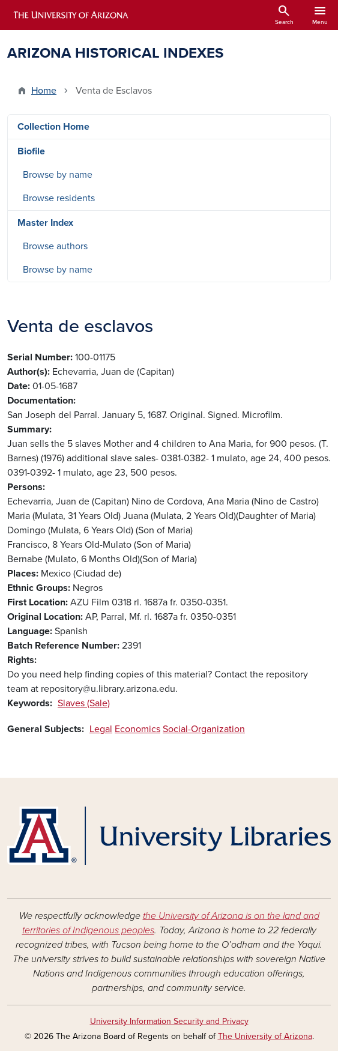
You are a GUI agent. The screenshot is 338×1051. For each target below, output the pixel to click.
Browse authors (55, 246)
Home (43, 91)
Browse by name (57, 175)
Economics (137, 729)
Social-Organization (204, 729)
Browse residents (59, 198)
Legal (100, 729)
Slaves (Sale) (84, 703)
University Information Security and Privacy (169, 1021)
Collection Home (53, 127)
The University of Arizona (265, 1036)
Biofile (31, 151)
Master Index (45, 223)
